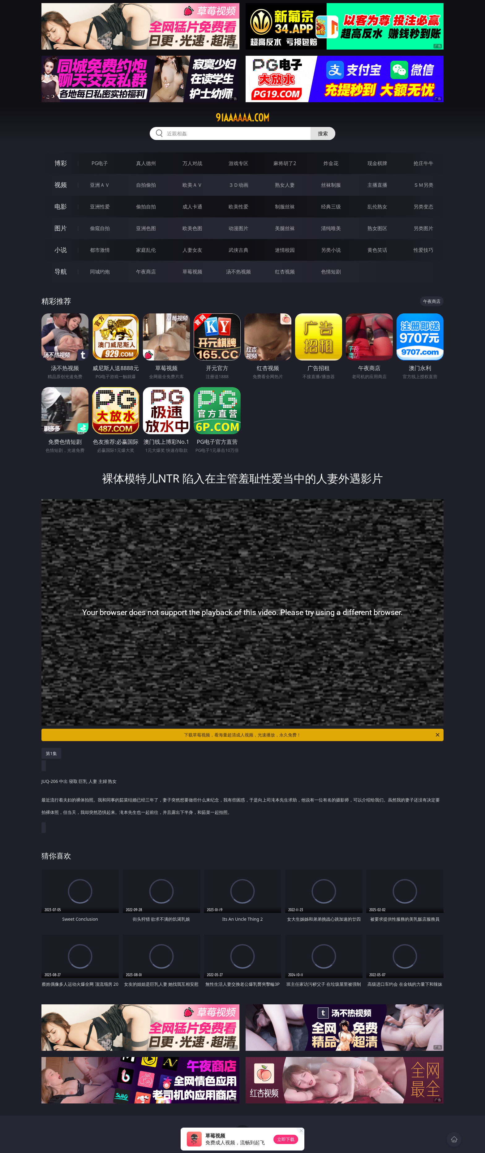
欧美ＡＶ (192, 184)
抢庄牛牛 (423, 163)
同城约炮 (100, 271)
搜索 (323, 133)
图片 (60, 228)
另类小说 (331, 250)
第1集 (51, 753)
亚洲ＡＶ (100, 184)
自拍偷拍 (146, 184)
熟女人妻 (285, 184)
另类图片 (423, 228)
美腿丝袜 (285, 228)
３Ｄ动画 (238, 184)
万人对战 (192, 163)
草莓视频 (192, 271)
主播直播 (377, 184)
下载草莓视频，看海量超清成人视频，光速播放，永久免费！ (312, 735)
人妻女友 (192, 250)
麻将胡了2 (284, 163)
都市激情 (100, 250)
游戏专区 (238, 163)
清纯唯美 (331, 228)
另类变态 (423, 206)
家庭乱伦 (146, 250)
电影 (60, 206)
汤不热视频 (238, 271)
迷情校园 (285, 250)
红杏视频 (285, 271)
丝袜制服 (331, 184)
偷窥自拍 (100, 228)
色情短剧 (331, 271)
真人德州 (146, 163)
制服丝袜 (285, 206)
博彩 (60, 163)
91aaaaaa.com (242, 117)
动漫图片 (238, 228)
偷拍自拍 (146, 206)
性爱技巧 (423, 250)
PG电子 (100, 163)
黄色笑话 (377, 250)
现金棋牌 (377, 163)
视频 (60, 185)
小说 (60, 250)
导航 (60, 271)
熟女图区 (377, 228)
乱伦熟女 (377, 206)
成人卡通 (192, 206)
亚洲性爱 (100, 206)
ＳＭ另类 (423, 184)
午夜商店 (146, 271)
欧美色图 (192, 228)
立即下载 (285, 1139)
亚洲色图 (146, 228)
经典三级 (331, 206)
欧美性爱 (238, 206)
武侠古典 (238, 250)
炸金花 (331, 163)
